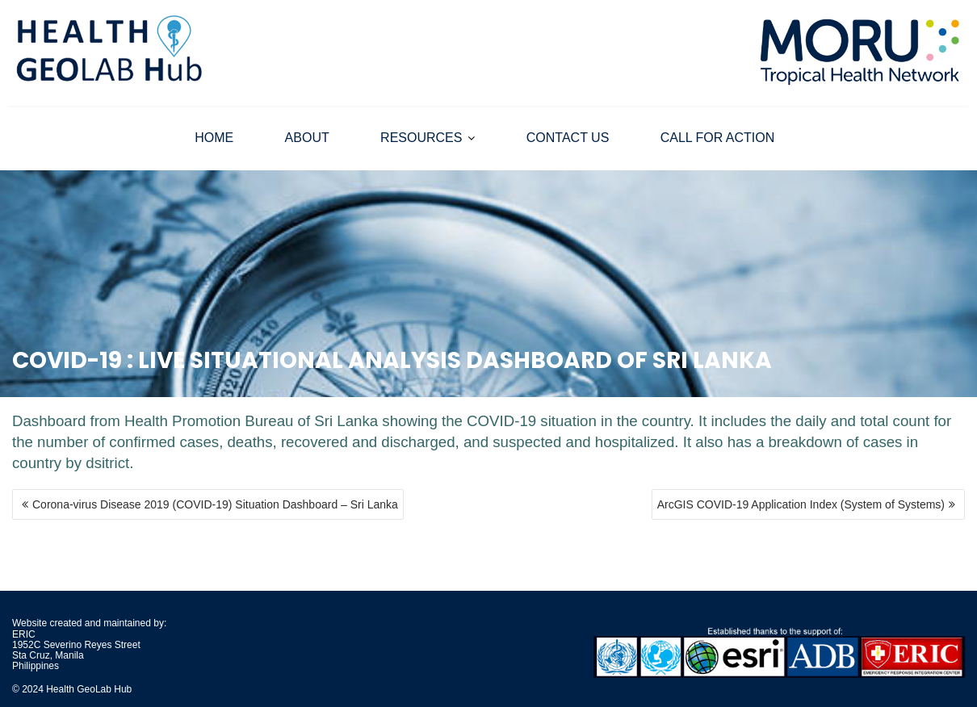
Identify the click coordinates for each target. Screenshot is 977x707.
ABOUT (307, 137)
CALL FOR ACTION (717, 137)
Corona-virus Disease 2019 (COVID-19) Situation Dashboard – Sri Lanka (215, 504)
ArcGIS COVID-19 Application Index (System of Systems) (801, 504)
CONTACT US (568, 137)
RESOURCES (421, 137)
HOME (214, 137)
